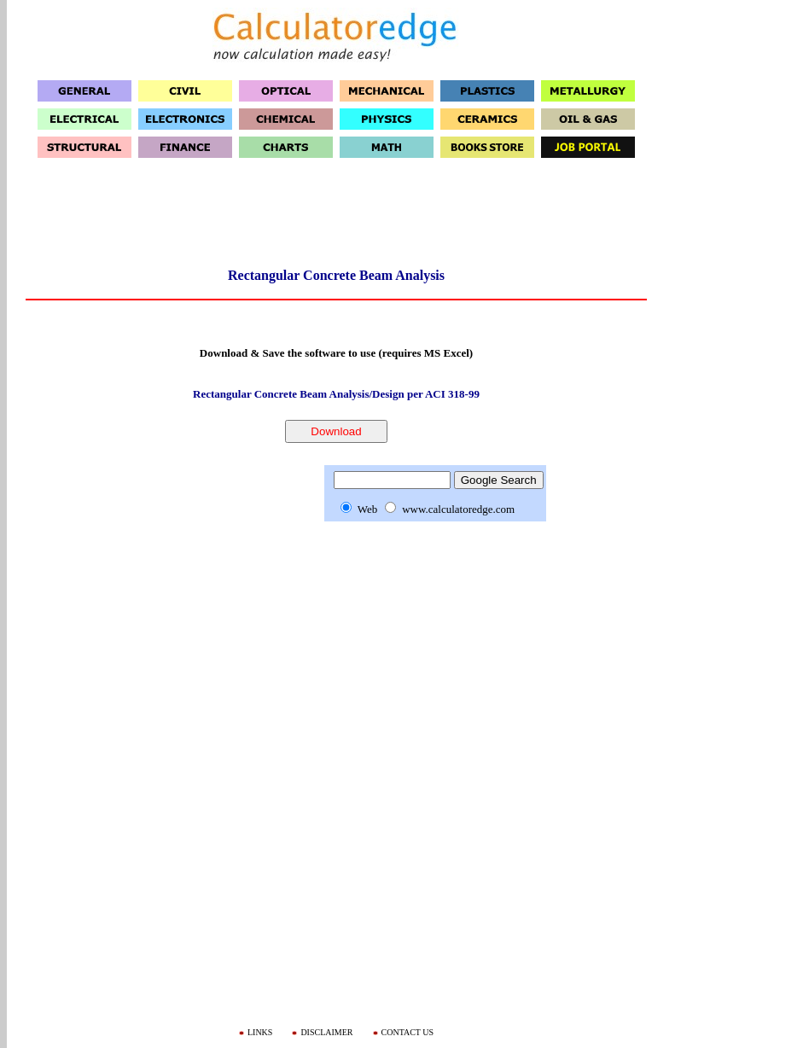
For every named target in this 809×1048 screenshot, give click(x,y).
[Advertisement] (336, 218)
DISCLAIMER (326, 1032)
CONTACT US (407, 1032)
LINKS (259, 1032)
